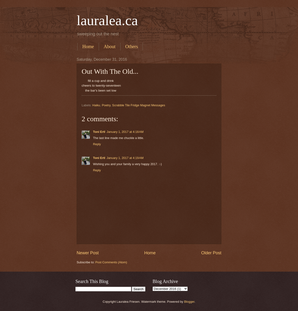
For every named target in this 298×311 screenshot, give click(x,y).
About (110, 46)
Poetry (106, 105)
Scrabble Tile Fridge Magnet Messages (138, 105)
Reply (97, 144)
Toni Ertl (99, 132)
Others (131, 46)
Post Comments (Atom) (111, 262)
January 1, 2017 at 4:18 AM (125, 132)
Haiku (96, 105)
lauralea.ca (107, 20)
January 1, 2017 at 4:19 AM (125, 158)
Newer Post (88, 253)
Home (88, 46)
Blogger (189, 301)
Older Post (211, 253)
